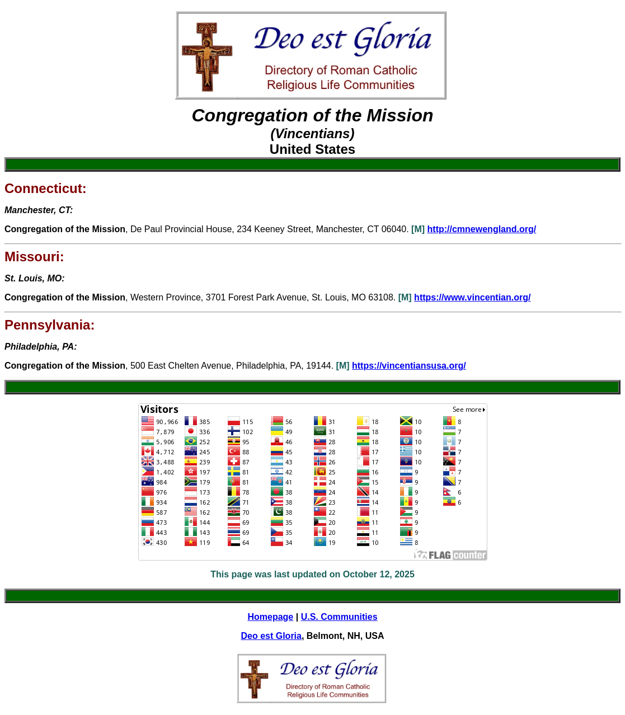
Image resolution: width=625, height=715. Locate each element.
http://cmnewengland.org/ (482, 229)
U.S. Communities (339, 617)
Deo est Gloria (271, 636)
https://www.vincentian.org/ (472, 297)
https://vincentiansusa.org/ (409, 365)
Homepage (270, 617)
